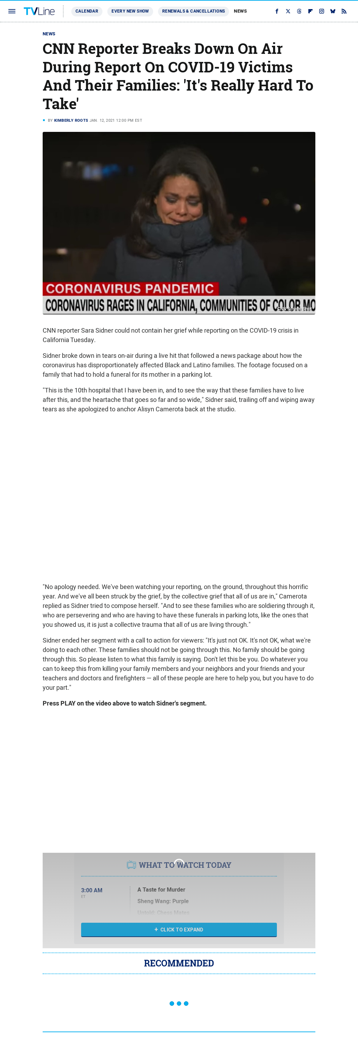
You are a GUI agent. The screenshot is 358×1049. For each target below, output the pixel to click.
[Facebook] (277, 11)
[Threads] (299, 11)
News (240, 11)
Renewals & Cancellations (193, 11)
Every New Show (130, 11)
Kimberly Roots (71, 120)
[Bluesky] (333, 11)
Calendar (87, 11)
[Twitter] (288, 11)
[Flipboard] (310, 11)
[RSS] (344, 11)
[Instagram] (321, 11)
